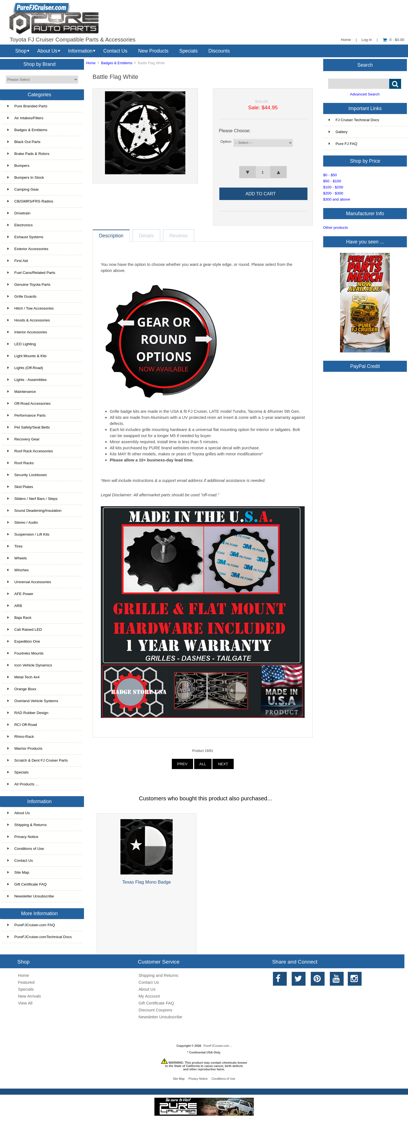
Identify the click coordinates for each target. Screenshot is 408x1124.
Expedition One (23, 641)
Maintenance (21, 392)
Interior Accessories (27, 332)
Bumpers (18, 165)
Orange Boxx (21, 689)
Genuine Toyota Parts (28, 284)
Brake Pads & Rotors (28, 154)
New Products (153, 51)
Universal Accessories (29, 582)
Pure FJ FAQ (343, 144)
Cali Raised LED (24, 629)
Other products (335, 227)
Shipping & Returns (27, 825)
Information (80, 51)
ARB (14, 606)
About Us (47, 51)
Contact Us (115, 51)
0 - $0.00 (393, 40)
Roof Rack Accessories (30, 451)
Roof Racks (20, 463)
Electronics (20, 225)
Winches (18, 570)
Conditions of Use (25, 849)
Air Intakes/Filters (25, 118)
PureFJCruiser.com (216, 1045)
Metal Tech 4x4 (23, 677)
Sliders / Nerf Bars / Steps (32, 499)
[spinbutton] (263, 172)
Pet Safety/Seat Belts (28, 427)
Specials (188, 51)
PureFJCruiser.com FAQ (31, 925)
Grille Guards (21, 296)
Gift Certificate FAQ (27, 884)
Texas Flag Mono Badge (146, 881)
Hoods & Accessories (28, 320)
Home (346, 40)
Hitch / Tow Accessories (30, 308)
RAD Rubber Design (27, 713)
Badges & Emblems (116, 63)
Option (225, 141)
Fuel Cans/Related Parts (31, 273)
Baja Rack (19, 618)
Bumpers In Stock (25, 177)
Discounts (219, 51)
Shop (21, 51)
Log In (367, 40)
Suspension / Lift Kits (28, 534)
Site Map (18, 872)
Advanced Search (365, 94)
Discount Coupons (155, 1010)
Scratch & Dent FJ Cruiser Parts (37, 760)
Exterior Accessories (27, 249)
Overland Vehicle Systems (32, 701)
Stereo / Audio (22, 522)
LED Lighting (21, 344)
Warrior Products (24, 748)
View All (25, 1003)
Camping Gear (23, 189)
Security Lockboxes (27, 475)
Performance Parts (26, 415)
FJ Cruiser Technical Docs (354, 120)
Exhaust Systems (25, 237)
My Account (149, 996)
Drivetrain (18, 213)
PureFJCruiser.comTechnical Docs (39, 937)
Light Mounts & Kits (27, 356)
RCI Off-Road (22, 725)
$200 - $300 (333, 193)
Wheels (17, 558)
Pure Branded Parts (27, 106)
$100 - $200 (333, 187)
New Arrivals (29, 996)
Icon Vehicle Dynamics (29, 665)
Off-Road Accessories (29, 403)
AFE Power (20, 594)
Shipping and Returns (158, 975)
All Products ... (23, 784)
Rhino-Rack (20, 736)
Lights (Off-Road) (25, 368)
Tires (15, 546)
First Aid (17, 261)
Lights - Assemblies (27, 380)
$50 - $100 (332, 181)
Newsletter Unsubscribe (30, 896)
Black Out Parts (23, 142)
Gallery (338, 132)
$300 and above (336, 199)
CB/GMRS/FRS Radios (30, 201)
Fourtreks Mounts (25, 653)
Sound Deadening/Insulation (34, 510)
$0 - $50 (330, 175)
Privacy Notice (22, 837)
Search (365, 65)
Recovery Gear (23, 439)
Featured (26, 982)
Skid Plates (20, 487)
